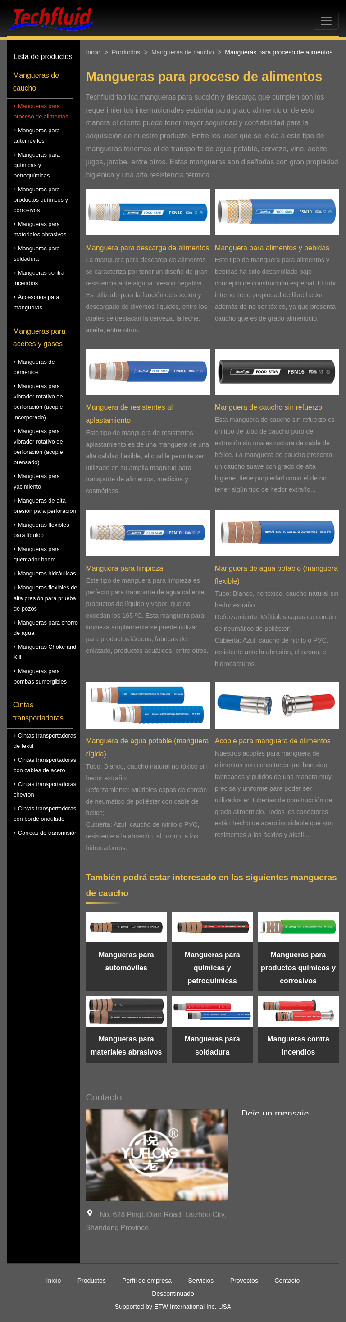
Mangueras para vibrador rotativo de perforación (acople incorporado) (38, 402)
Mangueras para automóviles (37, 135)
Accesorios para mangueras (36, 302)
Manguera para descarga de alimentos (147, 248)
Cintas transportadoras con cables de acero (45, 765)
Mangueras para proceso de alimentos (41, 111)
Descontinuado (173, 1293)
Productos (126, 52)
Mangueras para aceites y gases (39, 337)
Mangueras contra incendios (39, 277)
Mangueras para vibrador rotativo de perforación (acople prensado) (38, 447)
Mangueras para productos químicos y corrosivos (41, 199)
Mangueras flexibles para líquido (41, 530)
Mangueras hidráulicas (47, 573)
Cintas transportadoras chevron (45, 789)
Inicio (93, 52)
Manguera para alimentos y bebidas (272, 248)
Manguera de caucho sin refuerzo (268, 407)
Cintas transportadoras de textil (45, 740)
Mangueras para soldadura (37, 253)
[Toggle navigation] (326, 21)
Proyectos (244, 1280)
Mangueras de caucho (36, 82)
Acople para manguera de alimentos (273, 741)
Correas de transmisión (47, 832)
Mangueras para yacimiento (37, 481)
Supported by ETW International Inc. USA (173, 1306)
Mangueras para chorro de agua (46, 627)
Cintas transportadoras (38, 711)
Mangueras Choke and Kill (45, 652)
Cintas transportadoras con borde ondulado (45, 813)
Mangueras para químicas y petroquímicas (37, 165)
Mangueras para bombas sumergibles (40, 676)
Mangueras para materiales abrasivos (40, 229)
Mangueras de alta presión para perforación (45, 505)
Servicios (201, 1280)
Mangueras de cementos (34, 367)
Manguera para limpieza (124, 568)
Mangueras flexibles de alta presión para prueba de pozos (45, 597)
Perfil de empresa (147, 1280)
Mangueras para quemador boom (37, 554)
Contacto (287, 1280)
